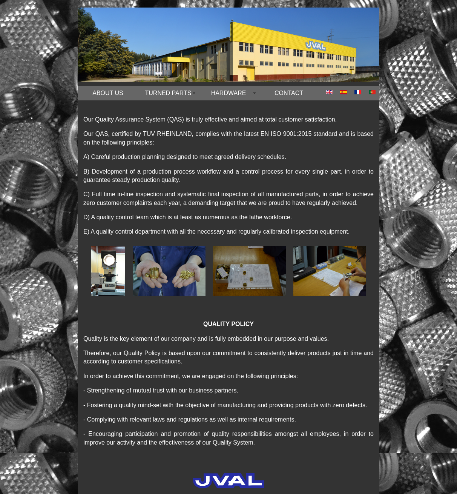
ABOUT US (107, 93)
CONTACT (289, 93)
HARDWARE (228, 93)
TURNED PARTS (168, 93)
